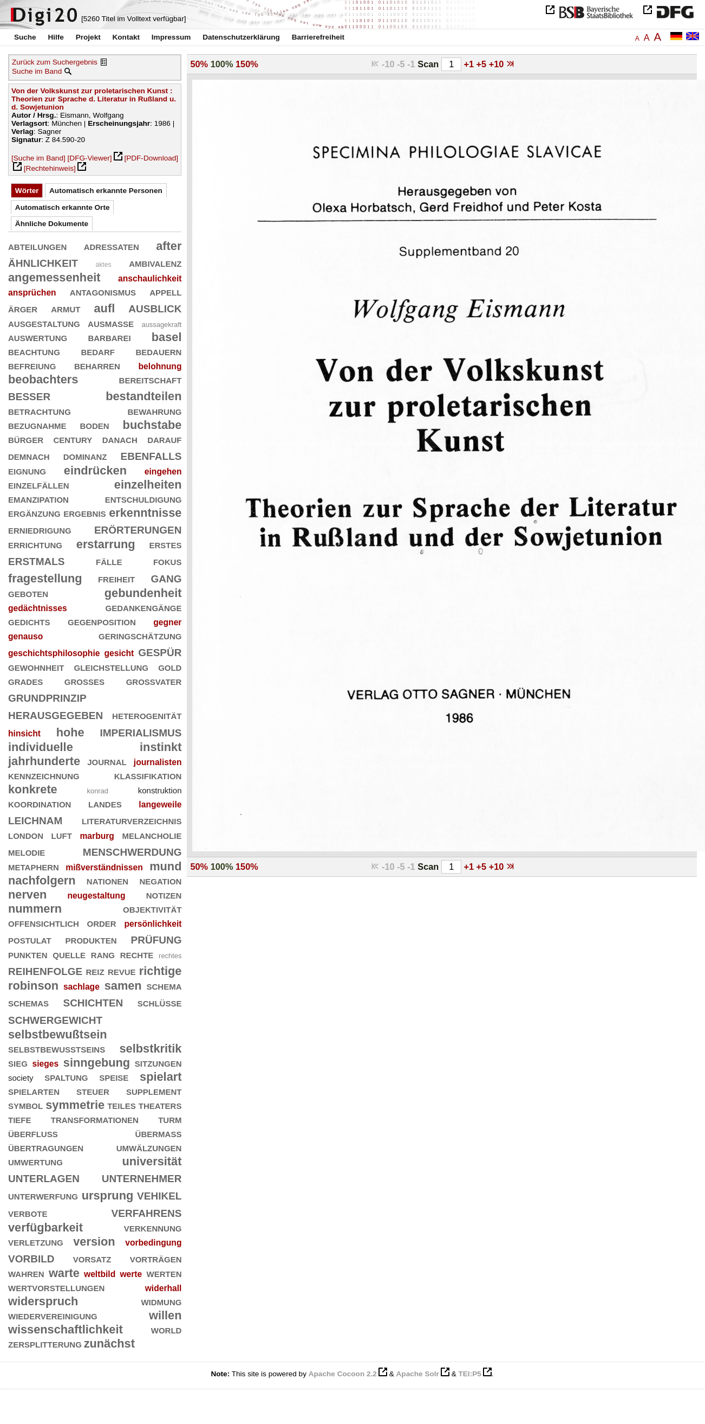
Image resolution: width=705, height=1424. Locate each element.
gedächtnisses (37, 608)
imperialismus (141, 731)
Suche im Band (37, 71)
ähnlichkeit (43, 261)
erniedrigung (39, 529)
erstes (165, 544)
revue (122, 971)
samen (123, 985)
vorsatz (92, 1258)
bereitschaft (150, 379)
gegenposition (102, 621)
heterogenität (146, 715)
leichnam (35, 819)
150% (247, 64)
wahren (26, 1273)
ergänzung (34, 512)
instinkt (160, 747)
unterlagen (44, 1177)
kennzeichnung (44, 775)
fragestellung (45, 578)
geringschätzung (140, 635)
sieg (18, 1062)
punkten (28, 954)
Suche (25, 37)
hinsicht (24, 733)
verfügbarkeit (45, 1227)
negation (160, 880)
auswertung (37, 337)
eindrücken (95, 470)
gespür (159, 651)
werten (163, 1273)
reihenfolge (45, 969)
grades (25, 681)
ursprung (108, 1195)
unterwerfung (43, 1195)
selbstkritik (151, 1048)
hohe (70, 732)
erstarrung (105, 544)
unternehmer (142, 1177)
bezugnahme (37, 425)
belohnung (160, 366)
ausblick (154, 307)
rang (103, 954)
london (25, 835)
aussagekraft (161, 324)
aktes (103, 264)
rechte (137, 954)
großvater (154, 681)
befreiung (32, 365)
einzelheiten (148, 484)
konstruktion (160, 790)
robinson (33, 985)
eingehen (163, 471)
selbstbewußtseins (56, 1048)
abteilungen (37, 246)
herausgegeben (55, 713)
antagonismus (103, 291)
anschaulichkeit (149, 278)
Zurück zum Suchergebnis (54, 62)
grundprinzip (47, 696)
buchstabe (152, 425)
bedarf (98, 351)
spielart (160, 1076)
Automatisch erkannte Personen (105, 191)
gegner (167, 622)
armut (65, 308)
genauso (25, 636)
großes (84, 681)
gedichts (29, 621)
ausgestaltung (44, 323)
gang (166, 577)
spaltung (66, 1076)
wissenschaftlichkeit (65, 1329)
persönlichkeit (152, 923)
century (72, 439)
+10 (497, 64)
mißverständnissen (104, 867)
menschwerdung (132, 850)
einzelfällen (38, 484)
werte (131, 1274)
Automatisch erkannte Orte (62, 207)
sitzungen (158, 1062)
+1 (470, 64)
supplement (154, 1091)
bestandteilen (143, 396)
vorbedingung (153, 1242)
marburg (97, 836)
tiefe (19, 1119)
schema (163, 985)
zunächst (109, 1343)
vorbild (31, 1257)
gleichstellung (111, 666)
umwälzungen (149, 1147)
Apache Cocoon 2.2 (343, 1374)
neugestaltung (97, 895)
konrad (97, 791)
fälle (109, 561)
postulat (29, 939)
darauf (164, 439)
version (94, 1241)
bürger (25, 439)
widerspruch (43, 1301)
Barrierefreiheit (318, 37)
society (21, 1077)
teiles (121, 1105)
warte (64, 1273)
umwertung (35, 1161)
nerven (27, 894)
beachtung (34, 351)
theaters (160, 1105)
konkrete (32, 789)
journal (107, 761)
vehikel (159, 1194)
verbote (28, 1213)
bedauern (158, 351)
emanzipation (38, 498)
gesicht (119, 653)
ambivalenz (155, 263)
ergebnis (84, 512)
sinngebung (96, 1062)
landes (105, 803)
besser (29, 395)
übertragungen (45, 1147)
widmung (161, 1301)
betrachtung (39, 411)
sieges (45, 1063)
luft (61, 835)
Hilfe (55, 37)
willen (165, 1315)
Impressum (171, 37)
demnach (29, 456)
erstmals (36, 559)
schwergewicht (55, 1018)
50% (199, 64)
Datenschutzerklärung (241, 37)
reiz (95, 971)
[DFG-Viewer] (90, 158)
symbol (25, 1105)
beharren (97, 365)
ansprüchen (32, 292)
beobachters (43, 379)
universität (151, 1161)
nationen (107, 880)
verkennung (153, 1227)
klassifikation (148, 775)
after (168, 246)
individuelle (40, 747)
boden (94, 425)
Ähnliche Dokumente (51, 224)
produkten (91, 939)
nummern (35, 908)
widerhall (163, 1288)
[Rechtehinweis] (50, 168)
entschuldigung (143, 498)
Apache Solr (417, 1374)
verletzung (35, 1241)
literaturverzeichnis (131, 820)
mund (165, 866)
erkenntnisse (145, 512)
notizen (164, 894)
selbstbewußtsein (57, 1034)
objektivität (152, 908)
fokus (167, 561)
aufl (104, 308)
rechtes (170, 956)
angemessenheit (54, 277)
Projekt (88, 37)
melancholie (151, 835)
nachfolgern (42, 880)
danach (120, 439)
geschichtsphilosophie (54, 653)
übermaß (158, 1133)
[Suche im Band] (38, 158)
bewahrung (154, 411)
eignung (27, 470)
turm (169, 1119)
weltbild (99, 1274)
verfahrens (147, 1211)
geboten (28, 593)
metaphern (33, 866)
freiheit (116, 578)
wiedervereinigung (52, 1315)
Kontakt (126, 37)
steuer (92, 1091)
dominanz (85, 456)
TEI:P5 (469, 1374)
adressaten (111, 246)
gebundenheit (143, 593)
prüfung (156, 938)
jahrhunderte (44, 761)
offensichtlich (43, 922)
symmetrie (75, 1105)
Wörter (27, 191)
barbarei (109, 337)
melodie (26, 851)
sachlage (81, 986)
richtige (160, 971)
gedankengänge (144, 607)
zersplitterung (45, 1343)
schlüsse (160, 1002)
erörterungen (138, 528)
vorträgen (156, 1258)
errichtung (35, 544)
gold (169, 666)
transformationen (95, 1119)
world (166, 1329)
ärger (22, 308)
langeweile (160, 804)
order (101, 922)
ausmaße (111, 323)
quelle (69, 954)
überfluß (33, 1133)
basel (167, 337)
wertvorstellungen (56, 1287)
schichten (93, 1001)
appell (165, 291)
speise (113, 1076)
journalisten (158, 762)
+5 (482, 64)
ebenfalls (151, 454)
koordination (39, 803)
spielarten (34, 1091)
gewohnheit (36, 666)
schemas (28, 1002)
